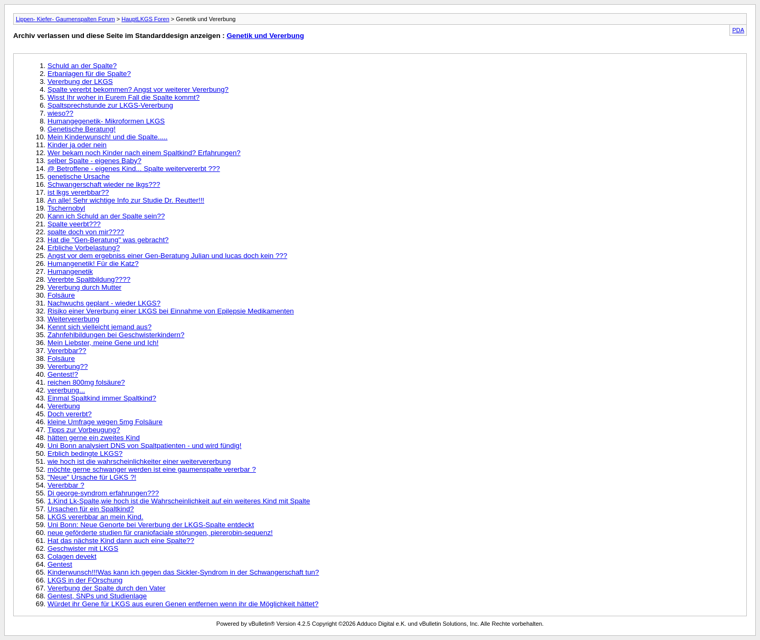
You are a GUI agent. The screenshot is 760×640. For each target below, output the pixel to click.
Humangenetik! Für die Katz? (93, 264)
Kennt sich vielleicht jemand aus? (99, 327)
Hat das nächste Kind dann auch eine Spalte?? (121, 541)
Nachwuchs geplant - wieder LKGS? (104, 303)
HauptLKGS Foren (145, 19)
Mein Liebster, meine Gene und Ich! (103, 343)
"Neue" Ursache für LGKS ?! (92, 477)
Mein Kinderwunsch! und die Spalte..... (107, 137)
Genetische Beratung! (82, 129)
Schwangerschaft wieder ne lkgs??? (104, 184)
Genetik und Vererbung (265, 36)
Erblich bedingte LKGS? (85, 453)
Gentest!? (63, 374)
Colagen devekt (72, 556)
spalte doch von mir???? (86, 232)
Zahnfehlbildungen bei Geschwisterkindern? (116, 335)
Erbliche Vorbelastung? (84, 248)
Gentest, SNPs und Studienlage (97, 596)
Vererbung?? (68, 366)
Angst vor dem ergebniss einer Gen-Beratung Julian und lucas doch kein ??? (167, 256)
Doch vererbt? (70, 414)
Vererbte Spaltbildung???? (89, 279)
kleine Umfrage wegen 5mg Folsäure (105, 422)
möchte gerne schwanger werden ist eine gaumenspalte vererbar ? (152, 469)
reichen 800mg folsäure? (86, 382)
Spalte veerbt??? (74, 224)
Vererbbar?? (67, 351)
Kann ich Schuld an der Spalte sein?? (106, 216)
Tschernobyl (66, 208)
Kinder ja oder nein (77, 145)
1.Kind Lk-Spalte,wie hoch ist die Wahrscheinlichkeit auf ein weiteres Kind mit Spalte (179, 501)
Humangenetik (70, 271)
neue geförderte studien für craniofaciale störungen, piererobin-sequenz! (160, 533)
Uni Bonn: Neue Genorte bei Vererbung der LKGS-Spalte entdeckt (151, 525)
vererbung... (66, 390)
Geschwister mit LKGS (83, 548)
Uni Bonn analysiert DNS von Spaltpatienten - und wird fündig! (144, 446)
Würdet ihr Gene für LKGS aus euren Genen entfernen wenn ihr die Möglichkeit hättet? (183, 604)
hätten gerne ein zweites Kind (94, 438)
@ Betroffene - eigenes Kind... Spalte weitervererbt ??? (134, 169)
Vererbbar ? (66, 485)
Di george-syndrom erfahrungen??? (103, 493)
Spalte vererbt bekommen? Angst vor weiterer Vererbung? (138, 89)
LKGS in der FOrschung (85, 580)
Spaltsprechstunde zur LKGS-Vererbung (110, 105)
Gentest (60, 564)
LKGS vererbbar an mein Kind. (96, 517)
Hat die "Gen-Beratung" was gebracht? (108, 240)
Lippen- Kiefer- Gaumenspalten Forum (65, 19)
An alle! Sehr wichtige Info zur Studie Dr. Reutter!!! (126, 200)
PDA (738, 30)
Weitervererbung (73, 319)
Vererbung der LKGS (80, 81)
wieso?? (60, 113)
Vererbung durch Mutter (84, 287)
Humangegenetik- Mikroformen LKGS (106, 121)
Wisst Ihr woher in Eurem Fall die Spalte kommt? (124, 97)
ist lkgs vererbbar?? (78, 192)
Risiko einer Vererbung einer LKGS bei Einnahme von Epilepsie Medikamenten (171, 311)
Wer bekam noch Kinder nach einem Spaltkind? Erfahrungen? (144, 153)
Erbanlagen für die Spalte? (89, 74)
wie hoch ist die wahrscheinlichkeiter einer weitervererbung (139, 461)
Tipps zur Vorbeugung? (84, 430)
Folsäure (61, 295)
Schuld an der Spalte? (82, 66)
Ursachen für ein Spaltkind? (91, 509)
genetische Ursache (79, 176)
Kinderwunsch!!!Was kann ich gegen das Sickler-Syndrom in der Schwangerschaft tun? (183, 572)
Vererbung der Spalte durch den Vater (107, 588)
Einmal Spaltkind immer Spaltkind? (102, 398)
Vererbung (64, 406)
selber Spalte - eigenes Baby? (94, 161)
